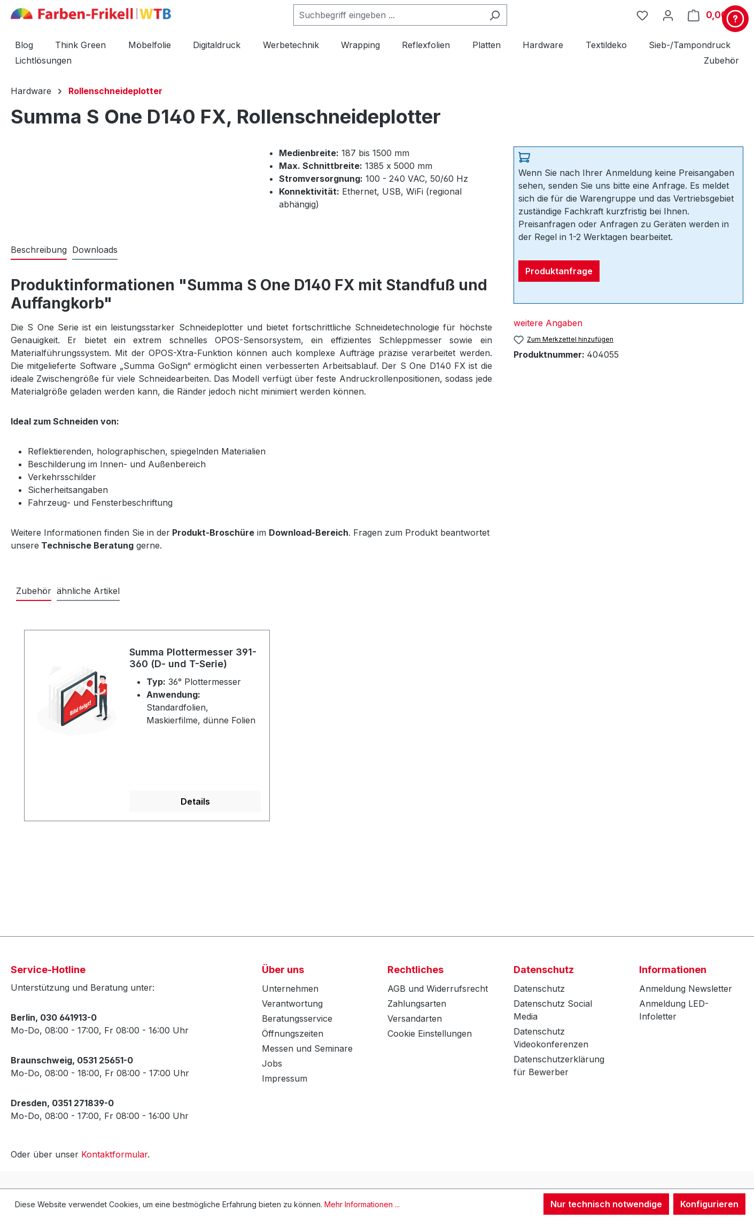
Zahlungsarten (416, 1003)
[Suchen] (494, 15)
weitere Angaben (548, 323)
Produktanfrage (559, 271)
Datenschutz (539, 988)
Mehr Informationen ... (362, 1204)
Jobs (272, 1063)
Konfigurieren (709, 1204)
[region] (377, 719)
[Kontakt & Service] (735, 18)
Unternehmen (290, 988)
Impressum (284, 1078)
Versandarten (414, 1018)
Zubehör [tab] (33, 590)
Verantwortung (292, 1003)
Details (195, 801)
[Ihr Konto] (668, 15)
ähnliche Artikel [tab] (88, 590)
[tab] (39, 250)
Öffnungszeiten (292, 1033)
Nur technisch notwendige (606, 1204)
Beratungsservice (297, 1018)
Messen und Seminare (307, 1048)
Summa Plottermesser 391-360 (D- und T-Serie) (192, 657)
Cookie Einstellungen (429, 1033)
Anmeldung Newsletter (685, 988)
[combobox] (388, 15)
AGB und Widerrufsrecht (437, 988)
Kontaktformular (114, 1154)
